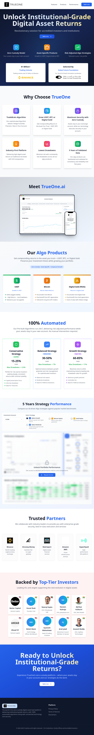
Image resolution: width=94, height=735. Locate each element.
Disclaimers (52, 715)
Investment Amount (10, 415)
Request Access (47, 475)
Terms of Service (54, 712)
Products (63, 4)
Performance (73, 4)
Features (54, 4)
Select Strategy (30, 415)
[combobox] (14, 419)
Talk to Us (87, 4)
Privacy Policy (53, 709)
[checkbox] (27, 418)
